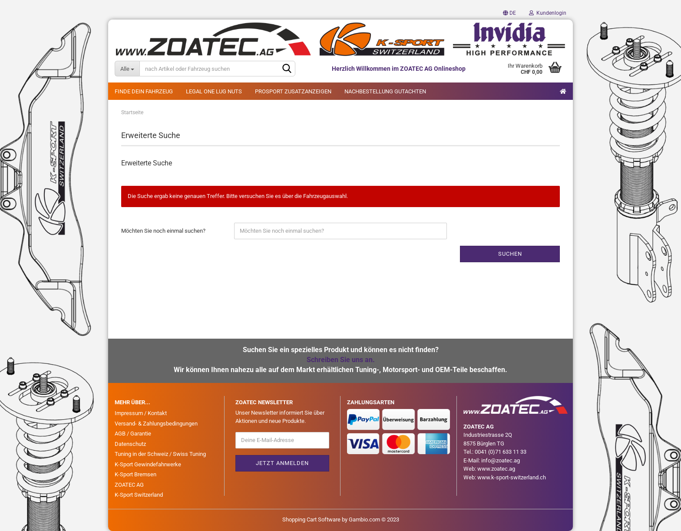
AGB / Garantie (133, 433)
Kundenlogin (547, 13)
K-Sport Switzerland (139, 494)
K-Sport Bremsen (135, 474)
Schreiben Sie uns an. (341, 360)
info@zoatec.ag (500, 460)
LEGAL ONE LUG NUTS (214, 91)
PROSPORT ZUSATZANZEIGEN (293, 91)
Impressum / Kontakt (141, 413)
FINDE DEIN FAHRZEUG (144, 91)
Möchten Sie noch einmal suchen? (163, 231)
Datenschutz (130, 444)
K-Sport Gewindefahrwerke (148, 464)
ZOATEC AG (129, 485)
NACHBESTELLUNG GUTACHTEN (385, 91)
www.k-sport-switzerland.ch (511, 477)
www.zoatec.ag (496, 468)
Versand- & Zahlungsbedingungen (156, 423)
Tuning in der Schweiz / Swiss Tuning (160, 454)
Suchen (510, 254)
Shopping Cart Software (311, 519)
